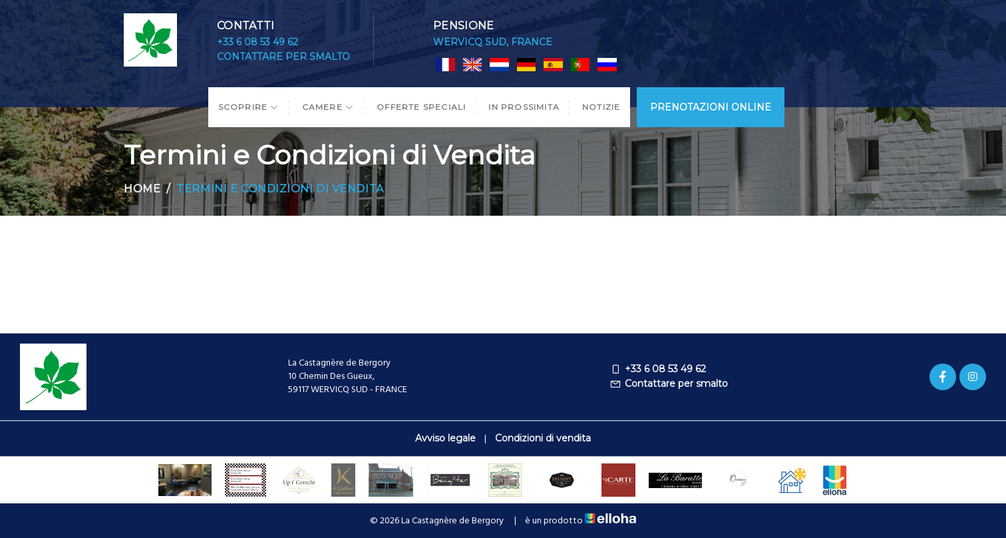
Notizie (601, 107)
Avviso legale (445, 438)
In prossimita (524, 107)
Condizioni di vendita (543, 438)
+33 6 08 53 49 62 (257, 42)
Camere (328, 107)
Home (142, 188)
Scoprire (248, 107)
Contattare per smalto (283, 57)
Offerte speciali (421, 107)
